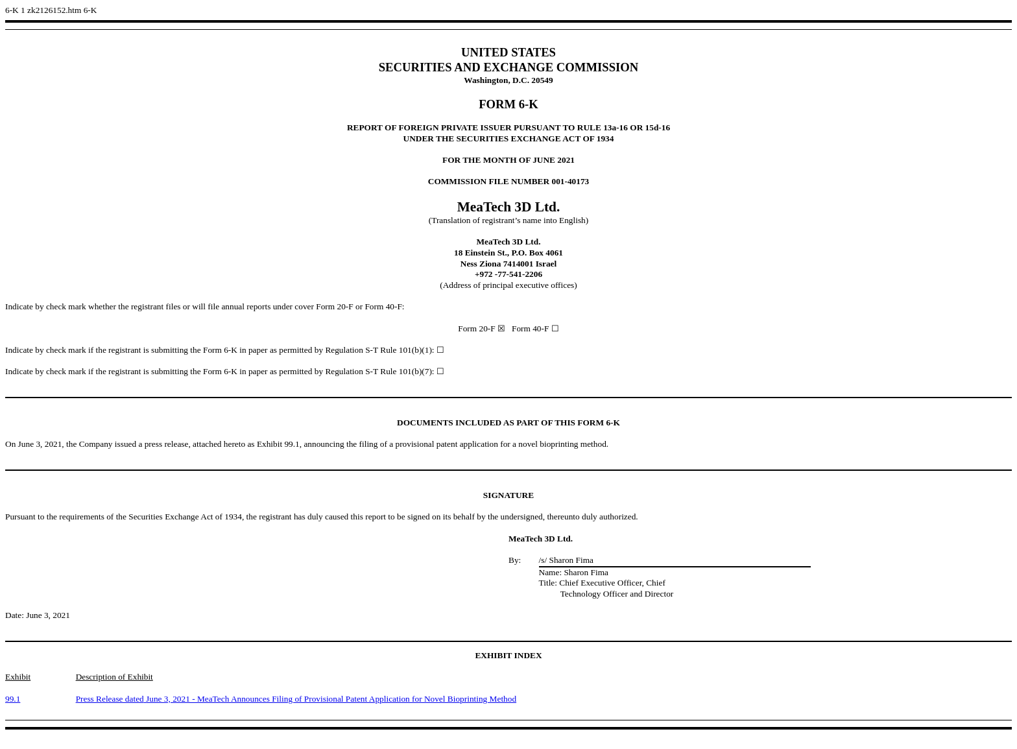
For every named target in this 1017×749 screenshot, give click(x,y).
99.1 (12, 699)
